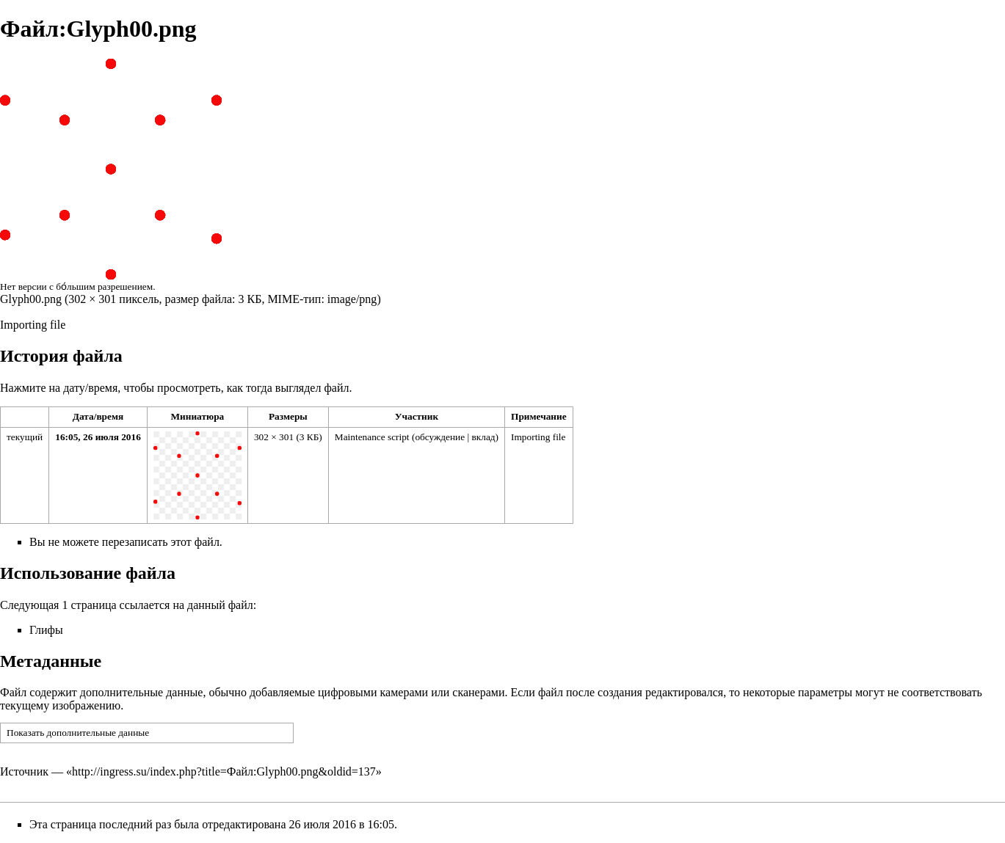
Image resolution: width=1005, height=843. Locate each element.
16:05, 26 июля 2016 (98, 436)
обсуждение (440, 436)
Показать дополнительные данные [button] (78, 732)
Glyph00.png (31, 299)
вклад (483, 436)
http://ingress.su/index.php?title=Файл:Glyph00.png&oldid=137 (224, 771)
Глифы (46, 630)
